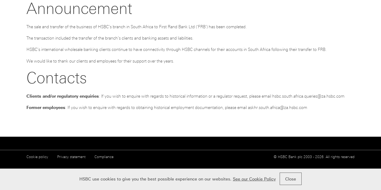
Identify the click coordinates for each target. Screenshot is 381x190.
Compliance (104, 157)
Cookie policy (37, 157)
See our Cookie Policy (254, 179)
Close (290, 179)
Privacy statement (71, 157)
